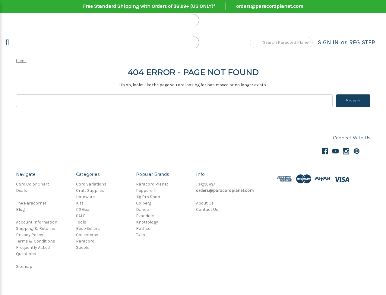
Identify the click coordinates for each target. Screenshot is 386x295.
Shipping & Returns (35, 228)
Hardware (85, 196)
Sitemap (24, 266)
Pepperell (145, 190)
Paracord (85, 241)
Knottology (147, 222)
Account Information (36, 222)
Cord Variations (91, 184)
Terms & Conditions (35, 241)
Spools (83, 247)
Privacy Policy (29, 234)
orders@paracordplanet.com (269, 6)
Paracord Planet (152, 184)
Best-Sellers (88, 228)
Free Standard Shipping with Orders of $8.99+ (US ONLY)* (149, 6)
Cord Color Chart (32, 184)
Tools (81, 222)
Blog (20, 209)
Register (362, 42)
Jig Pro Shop (148, 196)
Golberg (143, 203)
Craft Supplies (90, 190)
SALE (80, 215)
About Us (205, 203)
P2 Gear (83, 209)
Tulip (140, 234)
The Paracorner (31, 203)
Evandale (145, 215)
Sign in (328, 42)
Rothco (143, 228)
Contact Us (207, 209)
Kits (80, 203)
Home (21, 61)
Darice (142, 209)
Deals (21, 190)
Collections (87, 234)
